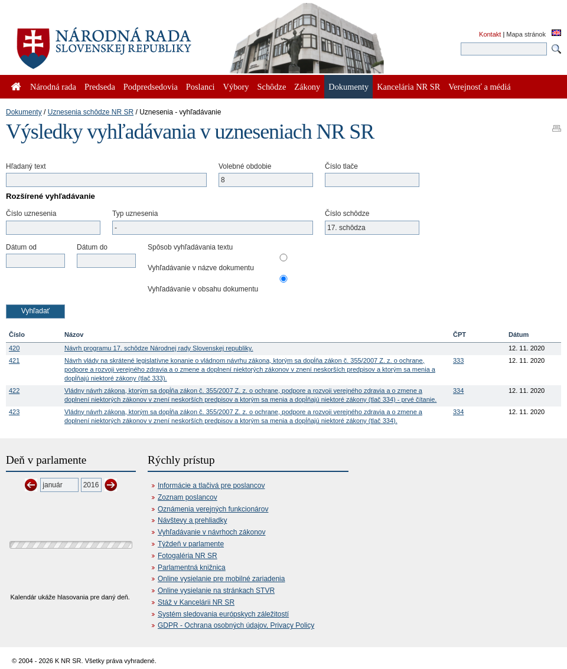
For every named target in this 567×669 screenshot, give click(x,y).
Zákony (307, 86)
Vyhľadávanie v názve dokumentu (201, 268)
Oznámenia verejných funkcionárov (213, 509)
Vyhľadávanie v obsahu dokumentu (203, 289)
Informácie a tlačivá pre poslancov (211, 485)
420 (14, 348)
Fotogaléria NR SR (187, 556)
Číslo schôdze (347, 213)
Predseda (99, 86)
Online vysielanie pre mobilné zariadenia (221, 579)
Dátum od (21, 247)
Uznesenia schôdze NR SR (90, 112)
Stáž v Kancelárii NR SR (196, 602)
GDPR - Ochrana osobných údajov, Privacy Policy (236, 625)
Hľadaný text (26, 166)
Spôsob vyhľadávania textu (190, 247)
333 (458, 360)
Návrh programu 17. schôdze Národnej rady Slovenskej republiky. (158, 348)
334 (458, 390)
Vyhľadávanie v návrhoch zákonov (212, 532)
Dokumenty (24, 112)
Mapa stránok (526, 34)
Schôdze (272, 86)
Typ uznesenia (135, 213)
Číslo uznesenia (31, 213)
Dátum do (92, 247)
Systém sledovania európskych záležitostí (223, 614)
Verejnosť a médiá (479, 86)
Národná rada (53, 86)
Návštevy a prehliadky (192, 520)
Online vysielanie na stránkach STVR (216, 590)
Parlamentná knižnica (192, 567)
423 (14, 411)
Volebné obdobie (245, 166)
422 (14, 390)
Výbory (236, 86)
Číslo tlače (341, 166)
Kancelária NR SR (408, 86)
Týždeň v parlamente (191, 544)
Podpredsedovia (150, 86)
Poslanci (200, 86)
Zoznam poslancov (187, 497)
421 (14, 360)
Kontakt (490, 34)
